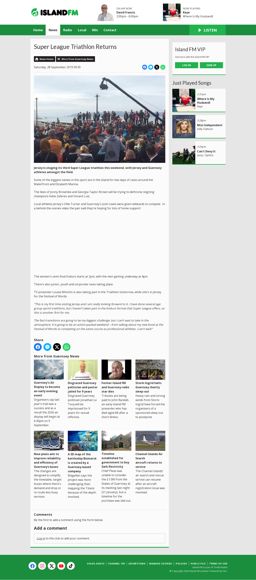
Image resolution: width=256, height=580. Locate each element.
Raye (186, 12)
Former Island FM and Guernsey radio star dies (116, 376)
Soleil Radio (96, 563)
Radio (67, 30)
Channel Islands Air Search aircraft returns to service (150, 450)
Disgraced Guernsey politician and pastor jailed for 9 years (83, 376)
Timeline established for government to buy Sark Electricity (116, 450)
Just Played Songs (191, 83)
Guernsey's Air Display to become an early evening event (49, 378)
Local (82, 30)
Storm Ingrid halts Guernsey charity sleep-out (150, 376)
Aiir (225, 571)
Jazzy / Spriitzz (205, 155)
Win (95, 30)
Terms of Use (218, 563)
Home (38, 30)
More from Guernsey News (77, 59)
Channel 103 (116, 563)
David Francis (125, 12)
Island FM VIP (190, 49)
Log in (41, 538)
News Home (46, 59)
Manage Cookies (160, 563)
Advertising (137, 563)
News (52, 30)
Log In (186, 65)
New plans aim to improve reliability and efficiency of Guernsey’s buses (49, 450)
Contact (110, 30)
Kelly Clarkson (205, 129)
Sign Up (211, 65)
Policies (181, 563)
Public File (198, 563)
